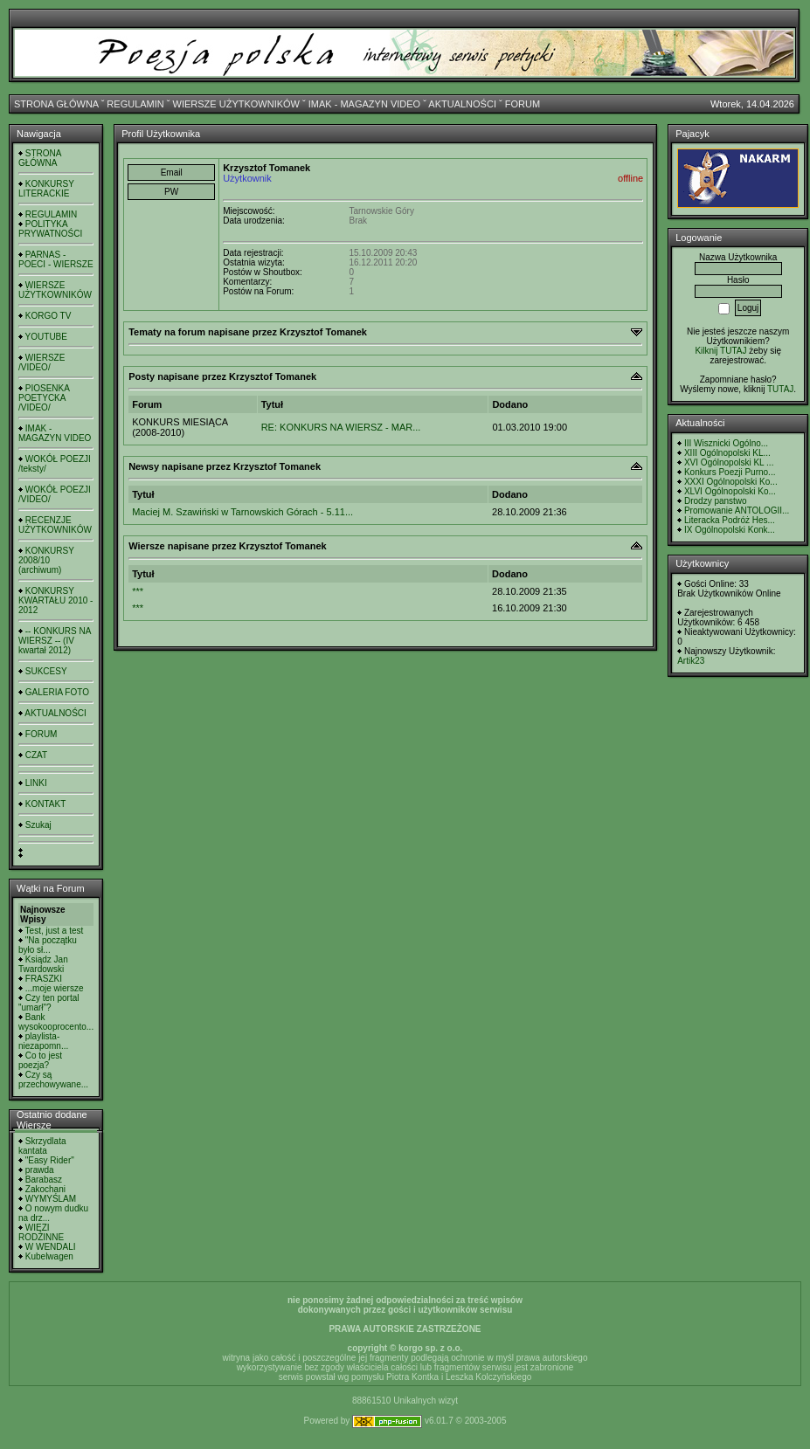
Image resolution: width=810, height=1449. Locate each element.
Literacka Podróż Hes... (729, 520)
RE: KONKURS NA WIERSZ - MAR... (341, 427)
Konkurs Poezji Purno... (730, 472)
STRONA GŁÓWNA (56, 104)
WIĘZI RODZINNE (41, 1232)
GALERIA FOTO (57, 692)
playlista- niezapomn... (43, 1041)
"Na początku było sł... (47, 945)
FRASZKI (43, 978)
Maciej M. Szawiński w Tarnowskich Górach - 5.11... (242, 512)
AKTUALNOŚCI (462, 104)
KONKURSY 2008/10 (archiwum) (46, 560)
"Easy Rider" (49, 1160)
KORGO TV (48, 316)
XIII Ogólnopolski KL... (727, 453)
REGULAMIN (135, 104)
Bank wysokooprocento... (55, 1022)
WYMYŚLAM (50, 1199)
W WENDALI (50, 1247)
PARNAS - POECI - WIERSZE (55, 259)
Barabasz (43, 1179)
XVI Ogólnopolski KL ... (728, 462)
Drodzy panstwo (715, 501)
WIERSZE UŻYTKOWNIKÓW (236, 104)
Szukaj (38, 825)
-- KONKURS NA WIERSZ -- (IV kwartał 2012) (54, 640)
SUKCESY (46, 671)
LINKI (36, 783)
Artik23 (690, 661)
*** (137, 591)
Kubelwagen (49, 1256)
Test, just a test (54, 930)
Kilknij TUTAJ (720, 350)
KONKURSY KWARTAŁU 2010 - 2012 (55, 600)
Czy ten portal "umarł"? (48, 1002)
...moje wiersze (54, 988)
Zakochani (45, 1189)
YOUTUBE (46, 337)
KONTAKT (45, 804)
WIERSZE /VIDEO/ (41, 362)
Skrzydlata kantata (42, 1146)
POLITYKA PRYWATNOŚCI (50, 228)
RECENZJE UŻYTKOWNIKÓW (55, 525)
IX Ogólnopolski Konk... (729, 530)
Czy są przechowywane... (53, 1079)
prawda (39, 1170)
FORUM (522, 104)
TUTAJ (780, 389)
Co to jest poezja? (40, 1060)
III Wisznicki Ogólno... (726, 443)
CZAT (36, 755)
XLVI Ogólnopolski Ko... (730, 491)
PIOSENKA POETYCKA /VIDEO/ (43, 397)
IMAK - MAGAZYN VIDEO (364, 104)
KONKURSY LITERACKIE (46, 188)
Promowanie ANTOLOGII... (736, 510)
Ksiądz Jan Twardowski (43, 964)
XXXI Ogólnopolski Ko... (731, 481)
